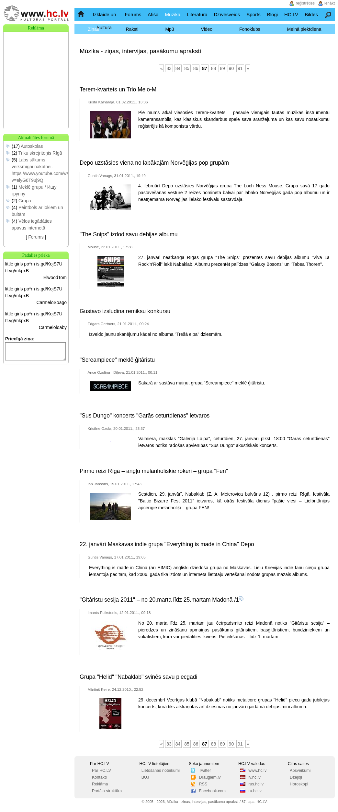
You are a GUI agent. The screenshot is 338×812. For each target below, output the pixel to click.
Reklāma (100, 784)
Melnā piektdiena (304, 29)
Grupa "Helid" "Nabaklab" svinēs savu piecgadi (138, 677)
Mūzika (173, 14)
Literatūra (197, 14)
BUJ (145, 777)
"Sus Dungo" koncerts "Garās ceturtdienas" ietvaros (144, 415)
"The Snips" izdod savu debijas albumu (128, 234)
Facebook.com (212, 791)
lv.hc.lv (254, 777)
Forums (133, 14)
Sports (253, 14)
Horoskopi (299, 784)
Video (207, 29)
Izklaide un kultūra (104, 21)
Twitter (205, 770)
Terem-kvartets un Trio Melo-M (118, 89)
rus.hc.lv (256, 784)
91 (240, 68)
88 (213, 68)
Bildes (311, 14)
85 (186, 68)
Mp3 (169, 29)
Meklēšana (328, 14)
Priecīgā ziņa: (19, 338)
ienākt (329, 3)
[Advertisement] (36, 64)
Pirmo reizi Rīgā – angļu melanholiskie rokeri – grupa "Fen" (154, 471)
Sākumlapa (81, 14)
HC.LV (291, 14)
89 (222, 68)
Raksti (132, 29)
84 (178, 68)
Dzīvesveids (227, 14)
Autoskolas (32, 146)
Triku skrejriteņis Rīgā (40, 153)
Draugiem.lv (209, 777)
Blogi (272, 14)
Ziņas (93, 29)
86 (195, 68)
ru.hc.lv (255, 791)
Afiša (153, 14)
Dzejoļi (296, 777)
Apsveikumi (300, 770)
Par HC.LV (101, 770)
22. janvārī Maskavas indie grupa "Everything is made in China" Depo (167, 544)
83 (169, 68)
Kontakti (99, 777)
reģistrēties (305, 3)
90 (231, 68)
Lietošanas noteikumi (160, 770)
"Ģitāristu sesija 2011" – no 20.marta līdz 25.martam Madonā (156, 599)
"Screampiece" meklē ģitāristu (117, 360)
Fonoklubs (249, 29)
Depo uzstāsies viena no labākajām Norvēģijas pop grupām (154, 162)
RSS (203, 784)
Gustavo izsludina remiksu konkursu (125, 311)
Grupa (24, 200)
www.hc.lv (257, 770)
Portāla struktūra (107, 791)
